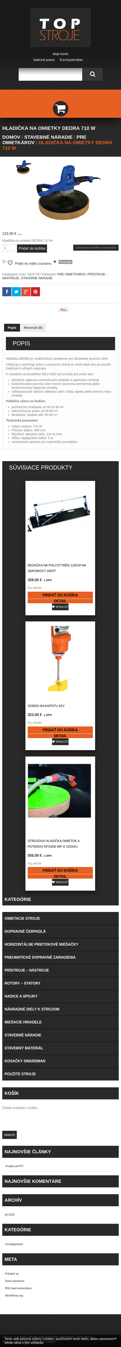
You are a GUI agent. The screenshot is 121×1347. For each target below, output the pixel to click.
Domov (11, 137)
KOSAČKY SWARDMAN (25, 905)
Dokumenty (85, 1181)
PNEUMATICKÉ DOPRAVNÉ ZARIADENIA (40, 801)
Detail (31, 587)
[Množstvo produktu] (9, 247)
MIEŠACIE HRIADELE (23, 866)
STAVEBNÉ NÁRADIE (48, 137)
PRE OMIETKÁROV (71, 274)
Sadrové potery (44, 60)
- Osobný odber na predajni (49, 1219)
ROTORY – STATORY (22, 827)
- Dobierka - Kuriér (83, 1219)
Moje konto (60, 54)
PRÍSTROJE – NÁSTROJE (27, 814)
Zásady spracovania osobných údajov (28, 1185)
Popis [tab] (12, 327)
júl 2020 (10, 1058)
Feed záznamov (14, 1125)
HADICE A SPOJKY (21, 840)
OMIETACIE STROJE (22, 762)
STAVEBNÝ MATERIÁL (24, 892)
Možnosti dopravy (14, 1219)
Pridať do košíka (32, 248)
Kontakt (20, 1181)
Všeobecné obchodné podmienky (51, 1181)
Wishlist (33, 593)
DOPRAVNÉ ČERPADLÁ (25, 775)
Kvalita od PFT (15, 1010)
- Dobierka (71, 1229)
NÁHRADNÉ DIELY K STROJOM (32, 853)
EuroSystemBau (71, 60)
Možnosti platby (13, 1229)
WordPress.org (14, 1139)
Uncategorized (13, 1088)
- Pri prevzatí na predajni (44, 1229)
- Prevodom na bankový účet (22, 1233)
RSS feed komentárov (18, 1132)
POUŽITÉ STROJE (20, 918)
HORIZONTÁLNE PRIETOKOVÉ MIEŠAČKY (41, 788)
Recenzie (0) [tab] (33, 327)
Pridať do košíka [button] (31, 581)
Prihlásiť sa (12, 1117)
